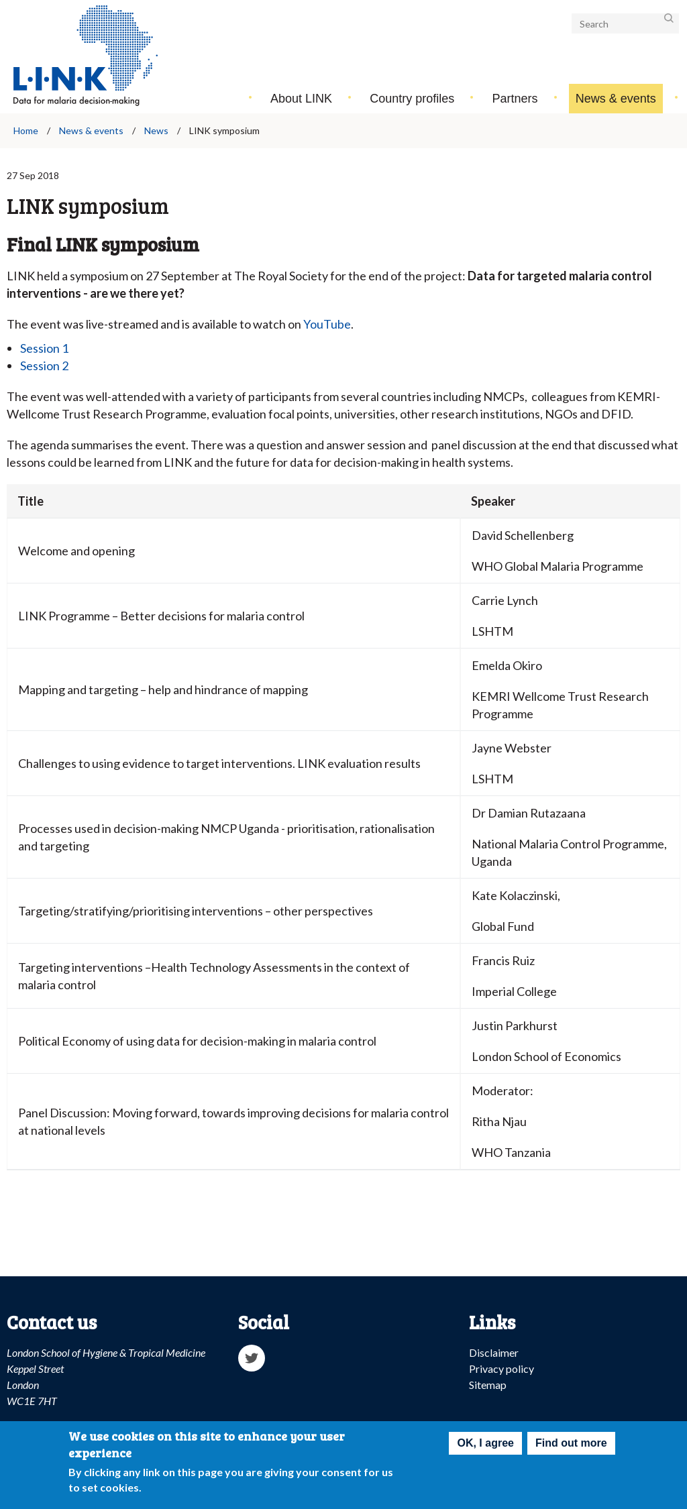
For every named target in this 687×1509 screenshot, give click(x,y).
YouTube (327, 324)
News (156, 130)
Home (25, 130)
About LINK (301, 98)
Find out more (571, 1445)
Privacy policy (501, 1368)
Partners (515, 98)
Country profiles (412, 98)
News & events (616, 98)
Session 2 (44, 365)
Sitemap (488, 1384)
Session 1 (44, 348)
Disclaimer (494, 1352)
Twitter (251, 1358)
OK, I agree (485, 1445)
